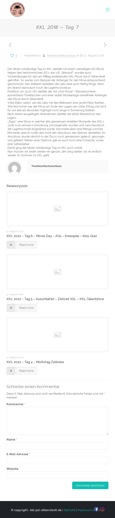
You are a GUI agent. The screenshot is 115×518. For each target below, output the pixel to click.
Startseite (69, 510)
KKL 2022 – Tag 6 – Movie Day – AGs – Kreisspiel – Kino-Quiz (52, 236)
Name (12, 439)
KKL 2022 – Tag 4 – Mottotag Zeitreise (35, 362)
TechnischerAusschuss (61, 55)
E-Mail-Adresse (18, 454)
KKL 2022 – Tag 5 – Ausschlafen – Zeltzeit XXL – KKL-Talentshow (55, 299)
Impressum (85, 510)
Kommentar (16, 404)
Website (12, 468)
